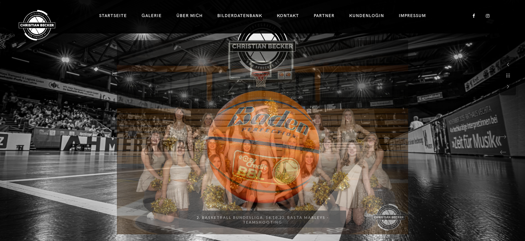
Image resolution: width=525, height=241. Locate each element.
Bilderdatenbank (239, 15)
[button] (503, 152)
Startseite (113, 15)
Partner (324, 15)
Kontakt (288, 15)
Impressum (412, 15)
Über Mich (189, 15)
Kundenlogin (366, 15)
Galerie (152, 15)
